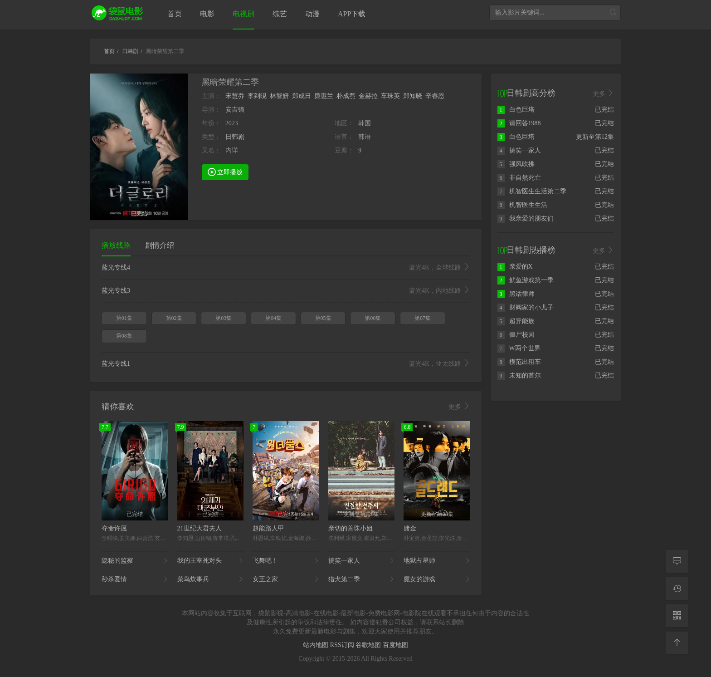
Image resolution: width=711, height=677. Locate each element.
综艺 (280, 14)
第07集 (422, 318)
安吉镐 (234, 109)
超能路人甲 (268, 528)
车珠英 (390, 96)
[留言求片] (677, 561)
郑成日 (301, 96)
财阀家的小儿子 (525, 307)
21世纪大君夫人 (199, 528)
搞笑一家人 (361, 560)
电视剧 (243, 14)
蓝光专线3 (286, 290)
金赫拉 (368, 96)
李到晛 (257, 96)
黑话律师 (516, 293)
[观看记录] (677, 588)
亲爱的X (515, 266)
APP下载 (351, 14)
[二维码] (677, 615)
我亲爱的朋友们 (525, 218)
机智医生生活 (522, 204)
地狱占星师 (437, 560)
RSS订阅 (343, 645)
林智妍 (279, 96)
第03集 (223, 318)
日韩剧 (234, 136)
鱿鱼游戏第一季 (525, 280)
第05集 (323, 318)
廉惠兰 (323, 96)
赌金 (410, 528)
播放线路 (116, 245)
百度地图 (395, 645)
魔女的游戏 (437, 579)
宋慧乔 (234, 96)
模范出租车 (519, 361)
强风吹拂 (516, 164)
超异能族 (516, 321)
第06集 (373, 318)
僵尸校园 (516, 334)
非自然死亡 (519, 177)
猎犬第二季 (361, 579)
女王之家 (286, 579)
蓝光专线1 (286, 363)
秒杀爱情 (135, 579)
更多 (459, 406)
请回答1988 (519, 123)
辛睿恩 (434, 96)
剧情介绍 (159, 245)
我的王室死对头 (210, 560)
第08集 (124, 336)
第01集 (124, 318)
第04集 (273, 318)
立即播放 (225, 171)
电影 (207, 14)
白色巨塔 (516, 109)
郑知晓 (412, 96)
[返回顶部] (677, 643)
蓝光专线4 (286, 267)
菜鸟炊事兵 (210, 579)
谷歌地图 (369, 645)
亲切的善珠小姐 (350, 528)
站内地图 (316, 645)
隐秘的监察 (135, 560)
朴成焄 (346, 96)
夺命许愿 (114, 528)
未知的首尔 (519, 375)
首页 (174, 14)
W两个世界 (519, 348)
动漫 (312, 14)
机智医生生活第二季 (531, 191)
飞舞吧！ (286, 560)
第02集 (174, 318)
